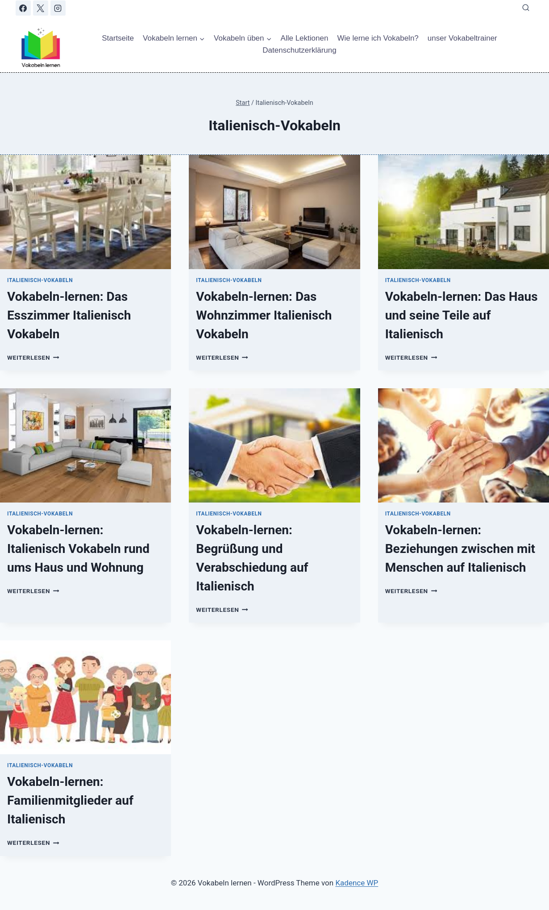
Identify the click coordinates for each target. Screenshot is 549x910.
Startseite (118, 38)
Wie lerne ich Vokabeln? (377, 38)
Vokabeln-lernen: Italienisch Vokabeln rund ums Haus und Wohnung (78, 549)
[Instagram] (58, 8)
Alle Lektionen (305, 38)
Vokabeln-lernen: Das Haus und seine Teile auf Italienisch (461, 315)
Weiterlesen (33, 357)
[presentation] (85, 212)
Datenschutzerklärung (299, 50)
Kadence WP (356, 882)
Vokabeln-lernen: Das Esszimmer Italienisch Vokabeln (69, 315)
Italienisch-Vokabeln (40, 280)
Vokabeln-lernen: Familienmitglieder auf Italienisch (70, 800)
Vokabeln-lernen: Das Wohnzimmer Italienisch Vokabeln (264, 315)
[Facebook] (23, 8)
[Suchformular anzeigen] (526, 8)
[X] (40, 8)
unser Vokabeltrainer (462, 38)
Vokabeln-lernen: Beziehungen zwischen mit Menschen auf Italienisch (460, 549)
